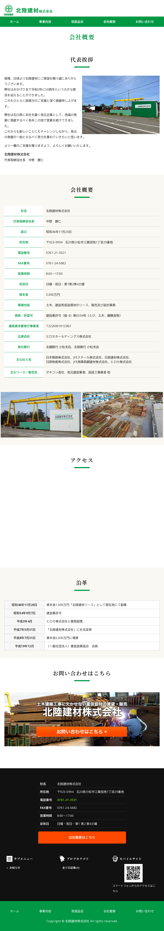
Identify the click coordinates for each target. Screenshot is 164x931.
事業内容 (45, 22)
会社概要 (109, 22)
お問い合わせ (145, 22)
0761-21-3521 (67, 800)
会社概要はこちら (82, 837)
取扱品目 (77, 22)
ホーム (14, 22)
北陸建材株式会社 (77, 921)
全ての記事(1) (70, 867)
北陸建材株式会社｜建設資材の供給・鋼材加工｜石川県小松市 (28, 10)
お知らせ (15, 867)
